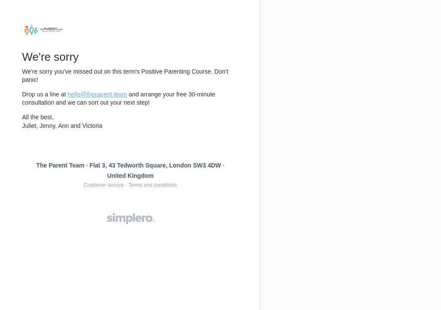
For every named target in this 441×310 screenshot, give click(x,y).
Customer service (104, 185)
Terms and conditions (152, 185)
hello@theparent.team (97, 94)
